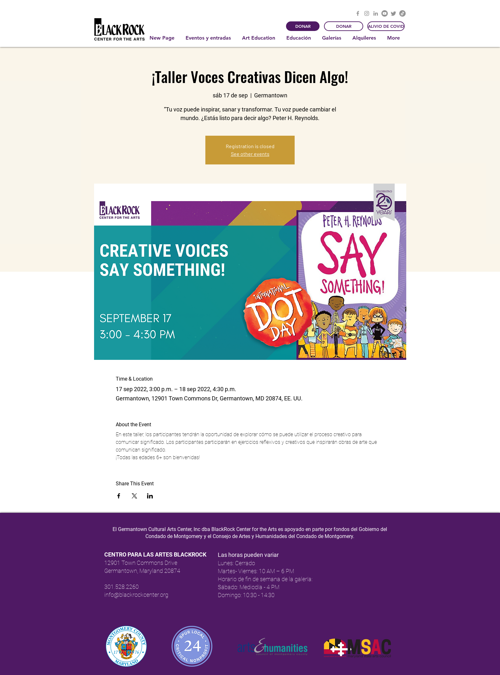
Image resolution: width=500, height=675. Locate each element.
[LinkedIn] (375, 13)
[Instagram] (367, 13)
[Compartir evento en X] (134, 495)
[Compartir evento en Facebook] (119, 495)
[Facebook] (358, 13)
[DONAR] (303, 26)
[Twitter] (393, 13)
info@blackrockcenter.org (136, 594)
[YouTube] (384, 13)
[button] (209, 38)
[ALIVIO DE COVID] (386, 26)
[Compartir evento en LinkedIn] (150, 495)
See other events (250, 154)
